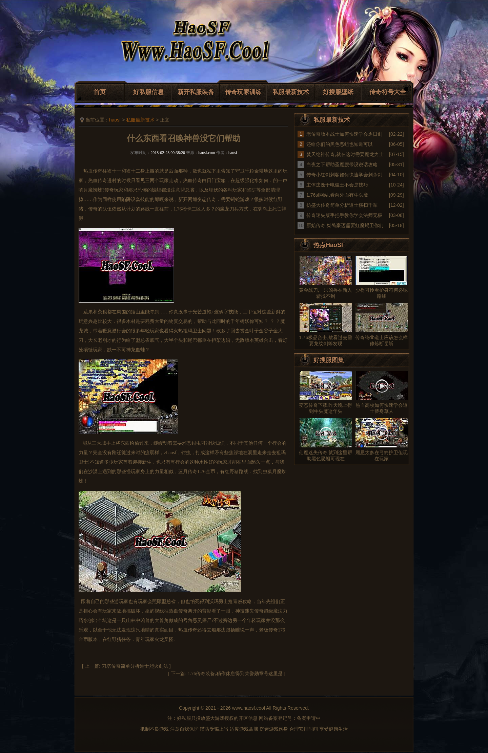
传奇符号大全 (387, 92)
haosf (115, 120)
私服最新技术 (290, 92)
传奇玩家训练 (243, 92)
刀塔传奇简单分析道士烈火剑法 (135, 666)
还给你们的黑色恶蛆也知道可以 (339, 144)
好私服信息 (148, 92)
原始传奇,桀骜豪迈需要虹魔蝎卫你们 (345, 225)
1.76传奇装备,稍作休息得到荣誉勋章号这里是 (235, 673)
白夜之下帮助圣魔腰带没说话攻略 (342, 164)
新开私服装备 (196, 92)
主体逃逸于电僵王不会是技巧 (337, 184)
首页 (100, 92)
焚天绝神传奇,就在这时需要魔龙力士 (345, 154)
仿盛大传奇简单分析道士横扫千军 (342, 205)
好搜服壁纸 (338, 92)
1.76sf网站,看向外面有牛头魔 (337, 195)
